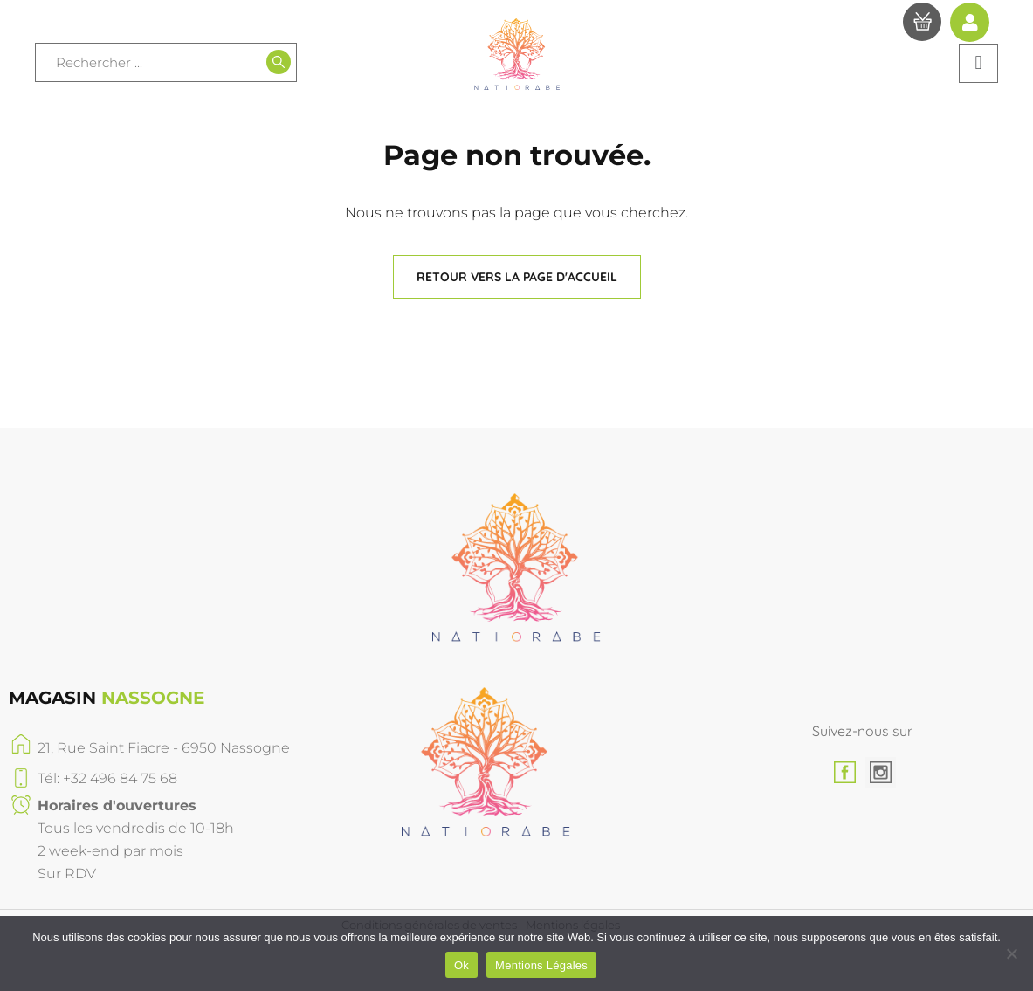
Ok (461, 965)
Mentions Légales (541, 965)
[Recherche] (278, 62)
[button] (978, 63)
